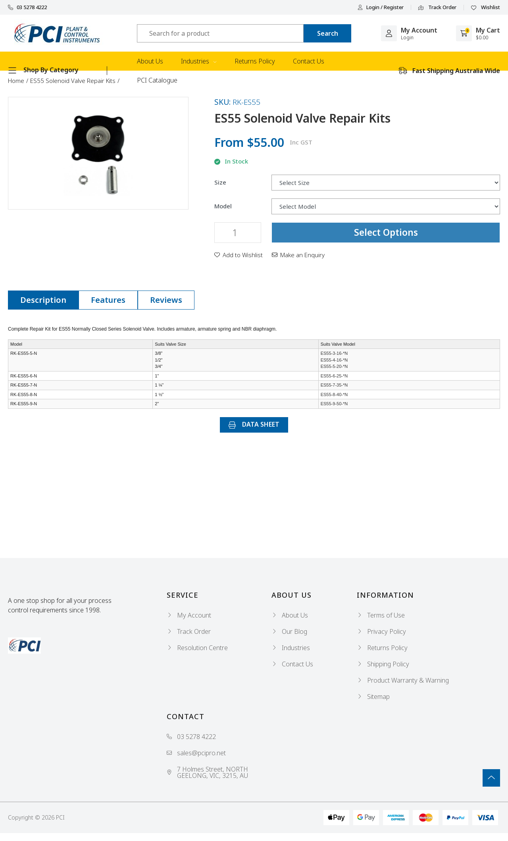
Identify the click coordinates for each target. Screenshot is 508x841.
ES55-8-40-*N (334, 394)
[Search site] (327, 33)
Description (43, 299)
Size (220, 182)
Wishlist (485, 7)
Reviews (166, 299)
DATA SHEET (254, 424)
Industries (199, 61)
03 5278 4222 (27, 7)
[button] (238, 255)
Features (108, 299)
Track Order (437, 7)
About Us (150, 61)
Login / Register (381, 7)
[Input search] (220, 33)
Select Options (386, 232)
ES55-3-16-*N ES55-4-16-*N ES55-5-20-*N (334, 360)
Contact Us (308, 61)
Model (223, 206)
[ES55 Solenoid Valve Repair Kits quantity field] (237, 232)
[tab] (43, 300)
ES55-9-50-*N (334, 403)
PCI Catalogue (157, 80)
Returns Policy (255, 61)
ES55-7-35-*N (334, 385)
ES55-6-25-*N (334, 375)
